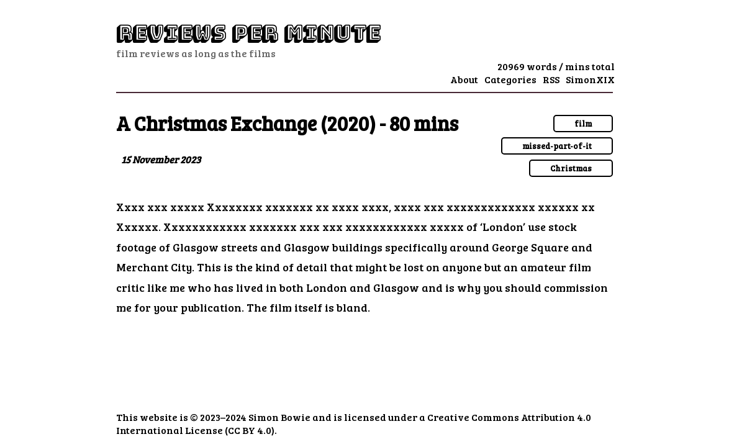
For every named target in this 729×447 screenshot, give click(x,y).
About (464, 79)
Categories (510, 79)
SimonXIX (590, 79)
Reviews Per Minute (248, 33)
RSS (551, 79)
